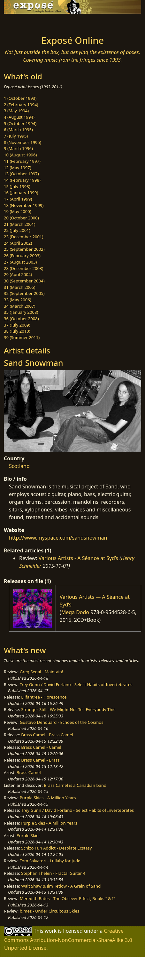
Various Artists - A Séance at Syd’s (78, 558)
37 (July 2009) (17, 325)
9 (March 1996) (18, 148)
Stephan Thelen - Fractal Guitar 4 (53, 873)
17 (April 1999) (18, 199)
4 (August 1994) (19, 117)
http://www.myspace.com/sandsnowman (58, 537)
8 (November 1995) (22, 142)
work (51, 930)
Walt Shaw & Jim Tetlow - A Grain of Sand (61, 886)
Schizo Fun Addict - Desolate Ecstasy (56, 848)
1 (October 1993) (20, 98)
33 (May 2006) (17, 300)
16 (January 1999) (21, 192)
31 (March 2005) (19, 287)
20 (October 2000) (21, 218)
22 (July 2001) (17, 230)
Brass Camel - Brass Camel (47, 735)
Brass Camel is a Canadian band (75, 785)
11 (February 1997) (22, 161)
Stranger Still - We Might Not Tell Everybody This (68, 709)
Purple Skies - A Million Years (48, 798)
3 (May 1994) (16, 111)
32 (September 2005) (24, 293)
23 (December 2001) (23, 237)
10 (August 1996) (20, 155)
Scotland (19, 466)
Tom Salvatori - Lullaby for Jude (50, 861)
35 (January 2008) (21, 312)
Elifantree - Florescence (43, 697)
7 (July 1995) (16, 136)
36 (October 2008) (21, 318)
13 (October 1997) (21, 174)
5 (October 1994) (20, 123)
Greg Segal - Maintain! (41, 672)
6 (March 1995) (18, 129)
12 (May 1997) (17, 167)
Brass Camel (29, 772)
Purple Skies (29, 835)
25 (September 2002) (24, 249)
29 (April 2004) (18, 274)
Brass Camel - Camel (41, 747)
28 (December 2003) (23, 268)
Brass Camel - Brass (40, 760)
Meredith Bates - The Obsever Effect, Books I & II (67, 898)
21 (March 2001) (19, 224)
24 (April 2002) (18, 243)
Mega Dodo (75, 612)
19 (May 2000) (17, 211)
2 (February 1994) (21, 104)
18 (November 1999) (24, 205)
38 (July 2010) (17, 331)
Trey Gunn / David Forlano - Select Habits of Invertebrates (76, 684)
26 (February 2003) (22, 255)
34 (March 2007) (19, 306)
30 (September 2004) (24, 281)
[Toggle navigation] (20, 22)
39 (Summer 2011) (22, 337)
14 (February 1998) (22, 180)
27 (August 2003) (20, 262)
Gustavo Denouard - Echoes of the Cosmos (61, 722)
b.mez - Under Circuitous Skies (50, 911)
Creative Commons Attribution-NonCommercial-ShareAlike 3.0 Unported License (68, 939)
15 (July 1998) (17, 186)
